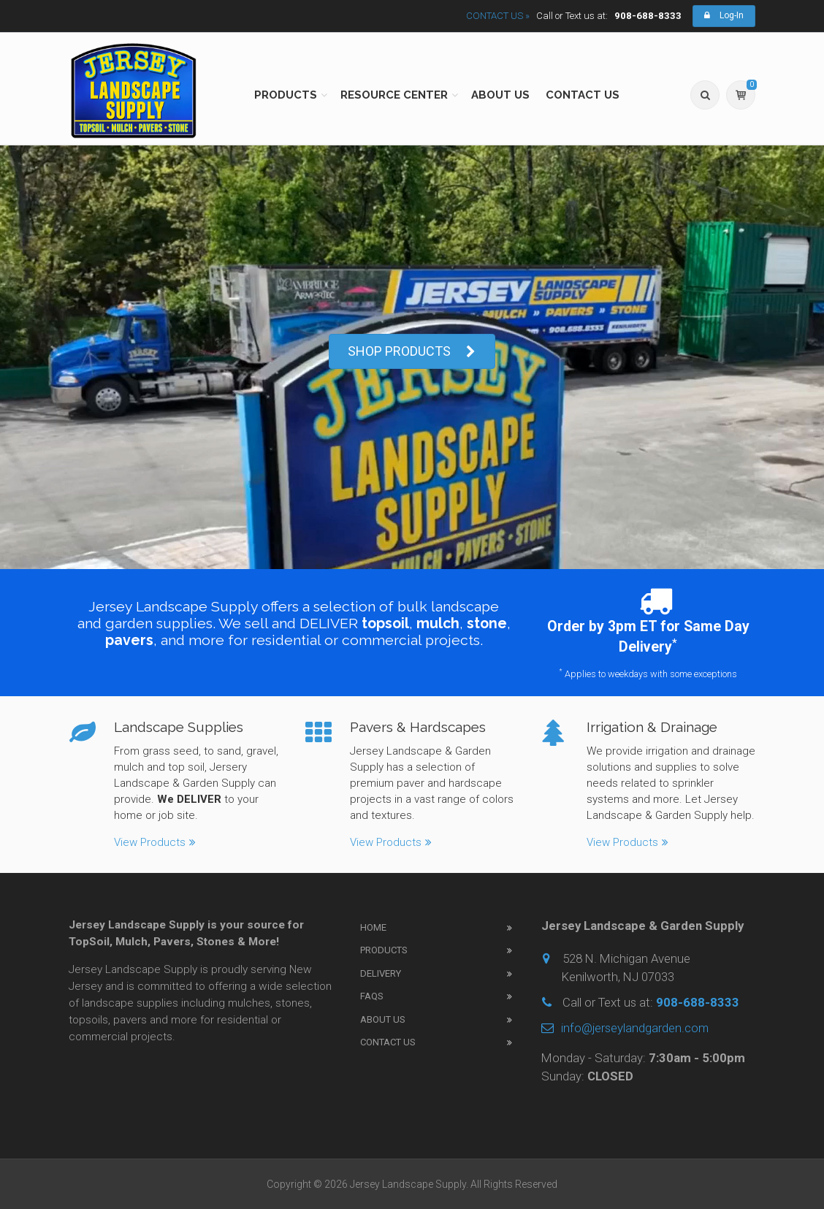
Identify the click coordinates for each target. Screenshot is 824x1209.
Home (373, 927)
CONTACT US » (498, 15)
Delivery (380, 973)
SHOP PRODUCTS (412, 352)
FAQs (372, 996)
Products (384, 950)
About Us (382, 1019)
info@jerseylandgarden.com (625, 1028)
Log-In (724, 15)
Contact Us (388, 1042)
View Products (155, 831)
